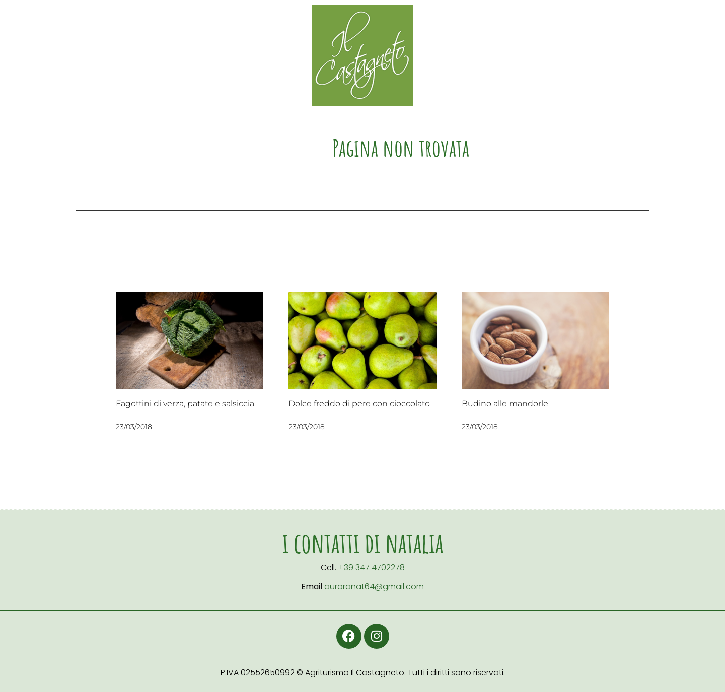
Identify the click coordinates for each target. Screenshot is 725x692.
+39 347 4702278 (371, 567)
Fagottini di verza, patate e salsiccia (185, 403)
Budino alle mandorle (505, 403)
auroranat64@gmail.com (374, 586)
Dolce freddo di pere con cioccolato (359, 403)
